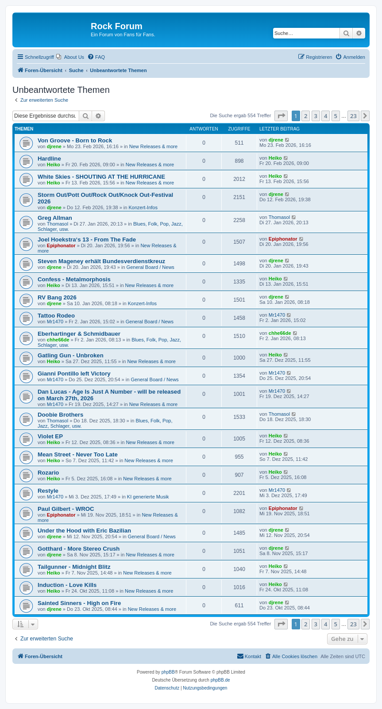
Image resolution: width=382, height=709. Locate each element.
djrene (54, 146)
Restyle (48, 490)
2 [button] (305, 116)
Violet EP (50, 436)
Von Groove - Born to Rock (75, 140)
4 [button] (325, 116)
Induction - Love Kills (67, 585)
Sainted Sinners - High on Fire (79, 603)
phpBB (168, 672)
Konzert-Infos (143, 207)
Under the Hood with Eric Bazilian (84, 530)
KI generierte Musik (148, 496)
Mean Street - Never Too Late (78, 454)
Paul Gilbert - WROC (66, 509)
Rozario (48, 472)
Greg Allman (55, 218)
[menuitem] (70, 57)
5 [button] (335, 116)
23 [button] (353, 116)
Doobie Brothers (60, 414)
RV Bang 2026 (57, 297)
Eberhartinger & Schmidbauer (79, 333)
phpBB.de (220, 680)
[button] (281, 116)
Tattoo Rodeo (56, 315)
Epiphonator (61, 245)
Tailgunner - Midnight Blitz (74, 566)
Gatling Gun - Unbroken (71, 355)
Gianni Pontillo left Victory (74, 373)
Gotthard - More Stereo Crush (79, 548)
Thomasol (57, 223)
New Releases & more (153, 146)
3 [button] (315, 116)
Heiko (53, 164)
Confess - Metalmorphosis (74, 279)
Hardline (49, 158)
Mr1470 (55, 321)
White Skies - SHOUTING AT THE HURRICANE (101, 176)
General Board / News (150, 267)
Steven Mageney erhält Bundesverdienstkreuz (101, 261)
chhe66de (58, 339)
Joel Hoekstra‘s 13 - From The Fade (87, 239)
